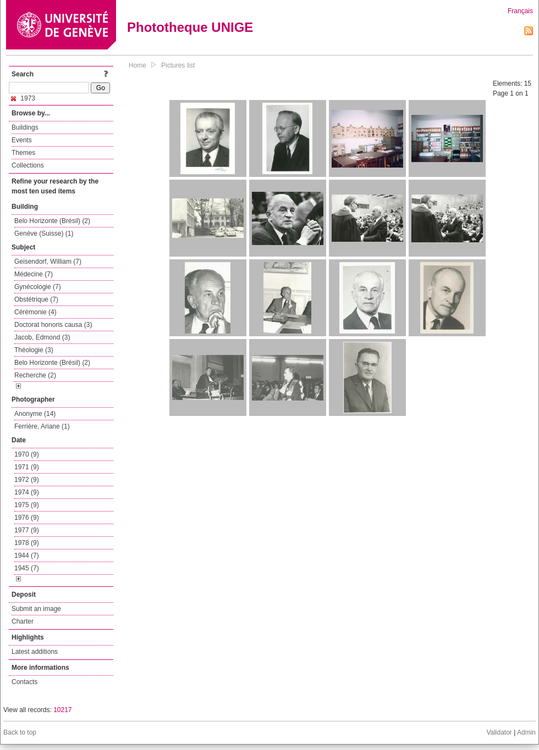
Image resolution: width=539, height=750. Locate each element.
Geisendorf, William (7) (47, 261)
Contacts (24, 682)
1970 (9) (26, 454)
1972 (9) (26, 480)
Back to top (19, 732)
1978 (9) (26, 543)
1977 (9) (26, 530)
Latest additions (35, 651)
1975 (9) (26, 505)
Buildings (25, 127)
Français (520, 11)
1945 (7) (26, 568)
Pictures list (178, 65)
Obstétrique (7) (36, 299)
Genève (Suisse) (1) (43, 233)
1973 (23, 98)
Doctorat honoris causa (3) (53, 325)
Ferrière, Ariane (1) (42, 426)
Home (137, 65)
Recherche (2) (35, 375)
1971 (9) (26, 467)
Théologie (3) (33, 350)
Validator (499, 732)
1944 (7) (26, 555)
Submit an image (36, 609)
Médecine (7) (33, 274)
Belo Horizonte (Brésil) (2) (52, 221)
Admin (526, 732)
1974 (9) (26, 492)
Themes (23, 153)
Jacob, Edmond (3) (42, 337)
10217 (62, 710)
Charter (23, 621)
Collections (28, 165)
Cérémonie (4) (35, 312)
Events (22, 140)
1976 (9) (26, 517)
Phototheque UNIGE (190, 27)
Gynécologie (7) (37, 287)
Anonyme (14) (35, 414)
